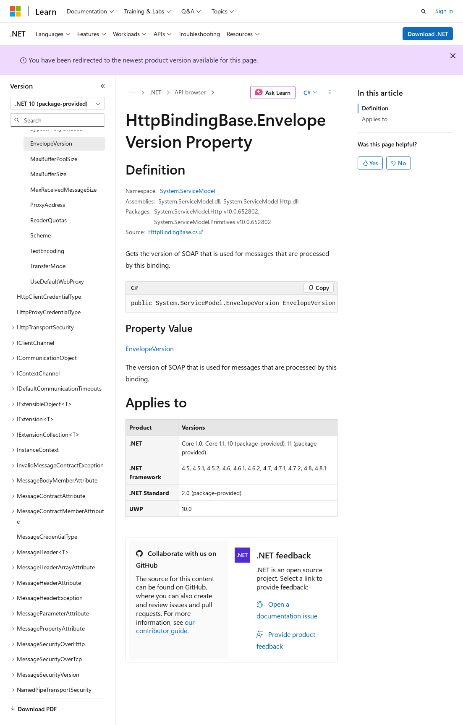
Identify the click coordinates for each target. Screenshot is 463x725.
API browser (190, 92)
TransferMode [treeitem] (47, 266)
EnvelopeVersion (150, 348)
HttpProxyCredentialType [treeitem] (49, 312)
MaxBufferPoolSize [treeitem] (53, 159)
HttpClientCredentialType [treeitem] (49, 296)
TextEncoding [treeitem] (47, 251)
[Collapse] (103, 86)
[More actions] (330, 92)
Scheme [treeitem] (40, 235)
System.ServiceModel (187, 191)
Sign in (444, 11)
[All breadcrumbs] (133, 92)
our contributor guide (165, 626)
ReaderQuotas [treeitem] (48, 220)
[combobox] (57, 103)
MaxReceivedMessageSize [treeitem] (63, 189)
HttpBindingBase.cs (173, 232)
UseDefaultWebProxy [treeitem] (57, 281)
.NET (155, 92)
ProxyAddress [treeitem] (47, 205)
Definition (375, 108)
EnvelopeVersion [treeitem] (51, 143)
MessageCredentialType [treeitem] (47, 536)
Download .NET (428, 34)
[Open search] (423, 11)
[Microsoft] (15, 11)
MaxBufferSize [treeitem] (48, 174)
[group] (231, 304)
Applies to (374, 119)
